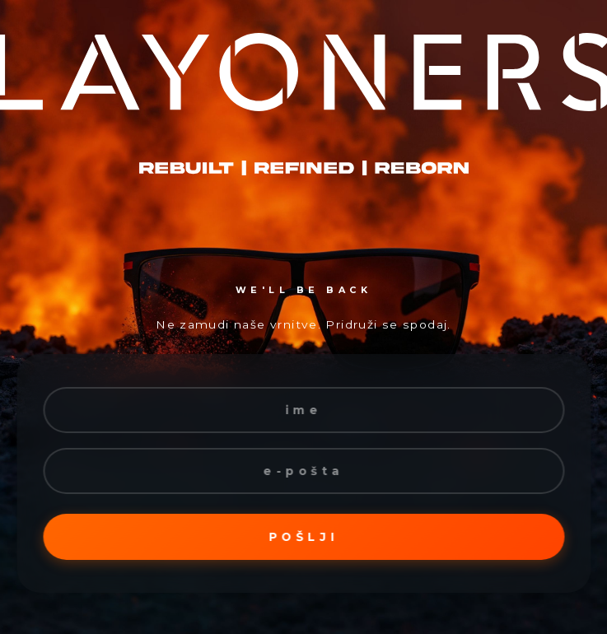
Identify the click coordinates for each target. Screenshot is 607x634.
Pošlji (303, 536)
